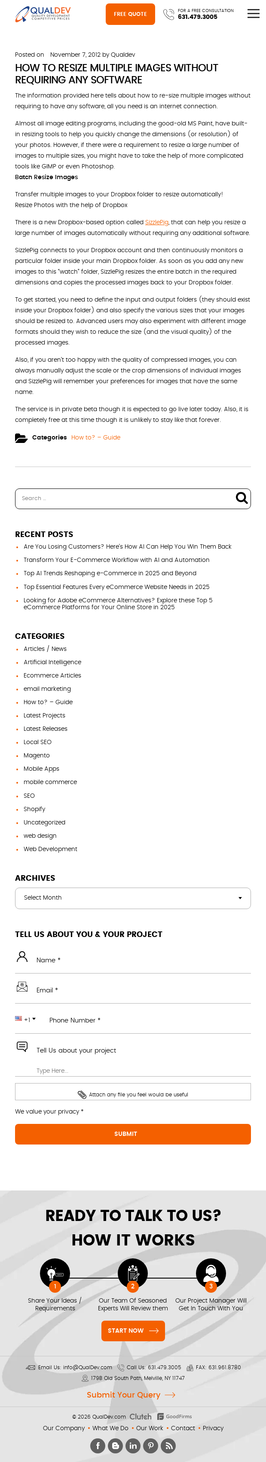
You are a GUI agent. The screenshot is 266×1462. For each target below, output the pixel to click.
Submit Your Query (123, 1395)
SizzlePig (156, 223)
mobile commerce (50, 782)
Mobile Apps (41, 769)
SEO (29, 796)
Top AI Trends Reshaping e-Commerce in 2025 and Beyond (110, 574)
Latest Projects (44, 716)
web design (40, 836)
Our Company (64, 1428)
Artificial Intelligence (52, 662)
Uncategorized (44, 823)
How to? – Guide (95, 438)
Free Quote (130, 14)
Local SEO (38, 742)
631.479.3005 (197, 17)
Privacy (213, 1428)
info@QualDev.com (87, 1367)
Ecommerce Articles (52, 676)
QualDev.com (109, 1416)
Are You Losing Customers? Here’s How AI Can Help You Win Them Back (128, 547)
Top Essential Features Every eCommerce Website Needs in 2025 (117, 587)
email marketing (47, 689)
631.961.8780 (224, 1367)
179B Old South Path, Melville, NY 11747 (138, 1378)
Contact (183, 1428)
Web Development (50, 849)
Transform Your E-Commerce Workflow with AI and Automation (117, 560)
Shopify (34, 809)
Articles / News (45, 649)
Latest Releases (45, 729)
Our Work (149, 1428)
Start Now (133, 1330)
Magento (37, 756)
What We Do (110, 1428)
